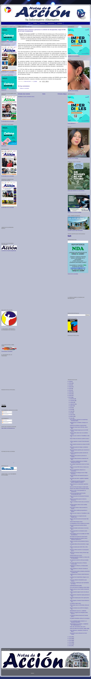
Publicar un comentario (24, 88)
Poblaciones (42, 23)
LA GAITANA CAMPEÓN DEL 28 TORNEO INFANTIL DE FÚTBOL (78, 462)
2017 (70, 397)
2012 (70, 643)
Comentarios (5, 414)
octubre (72, 402)
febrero (71, 416)
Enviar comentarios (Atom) (29, 96)
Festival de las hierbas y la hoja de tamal (78, 425)
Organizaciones (51, 23)
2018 (70, 395)
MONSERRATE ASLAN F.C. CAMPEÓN (78, 610)
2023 (70, 386)
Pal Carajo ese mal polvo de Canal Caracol (78, 536)
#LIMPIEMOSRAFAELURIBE (76, 585)
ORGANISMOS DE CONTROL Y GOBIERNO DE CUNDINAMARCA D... (79, 624)
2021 (70, 390)
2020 (70, 392)
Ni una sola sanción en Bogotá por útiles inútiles (79, 587)
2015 (70, 638)
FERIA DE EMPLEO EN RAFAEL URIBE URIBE (79, 628)
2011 (70, 645)
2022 (70, 388)
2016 (70, 636)
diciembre (72, 398)
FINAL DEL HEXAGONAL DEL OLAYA (77, 626)
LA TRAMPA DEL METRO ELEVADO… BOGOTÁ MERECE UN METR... (78, 482)
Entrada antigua (62, 94)
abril (71, 412)
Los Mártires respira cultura (75, 603)
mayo (71, 411)
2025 (70, 383)
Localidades (59, 23)
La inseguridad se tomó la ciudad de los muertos (79, 523)
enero (71, 418)
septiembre (72, 404)
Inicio (29, 23)
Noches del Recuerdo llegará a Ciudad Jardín (79, 486)
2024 (70, 384)
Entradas (4, 412)
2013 (70, 642)
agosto (71, 405)
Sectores (35, 23)
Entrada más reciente (24, 94)
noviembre (72, 400)
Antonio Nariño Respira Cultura (76, 521)
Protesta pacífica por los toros (76, 555)
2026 (70, 381)
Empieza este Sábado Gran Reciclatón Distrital (79, 488)
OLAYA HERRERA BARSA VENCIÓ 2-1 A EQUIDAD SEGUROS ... (78, 622)
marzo (71, 414)
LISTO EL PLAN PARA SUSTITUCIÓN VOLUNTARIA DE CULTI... (77, 494)
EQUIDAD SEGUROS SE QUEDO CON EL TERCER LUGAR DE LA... (78, 539)
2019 (70, 393)
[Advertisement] (9, 217)
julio (71, 407)
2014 (70, 640)
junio (71, 409)
